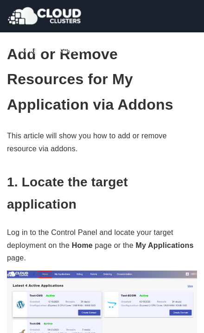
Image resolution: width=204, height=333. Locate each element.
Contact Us (72, 50)
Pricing (26, 50)
